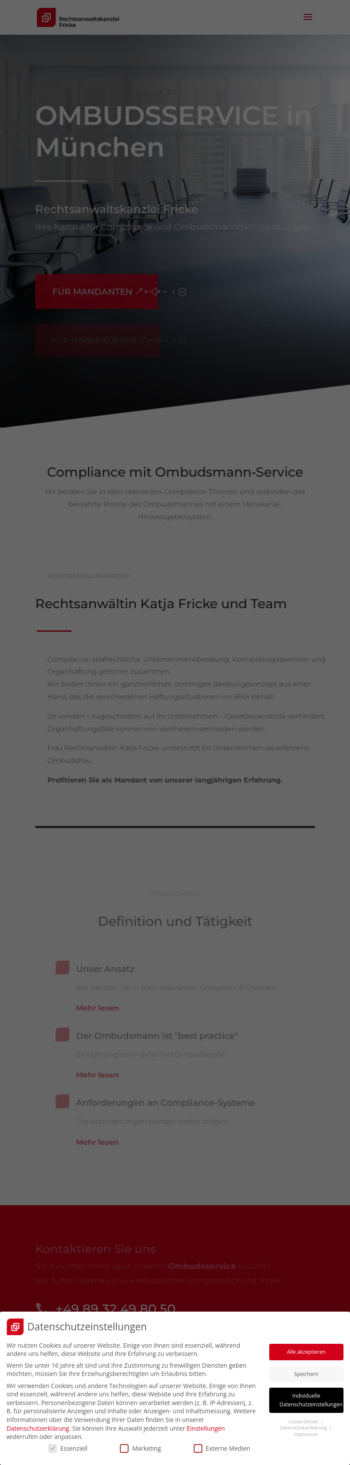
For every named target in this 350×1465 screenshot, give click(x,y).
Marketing (140, 1446)
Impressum (306, 1432)
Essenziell (68, 1446)
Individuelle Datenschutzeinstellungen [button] (311, 1398)
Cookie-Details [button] (304, 1419)
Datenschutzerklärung (38, 1426)
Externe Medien (222, 1446)
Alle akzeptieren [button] (306, 1349)
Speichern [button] (306, 1371)
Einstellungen (206, 1426)
